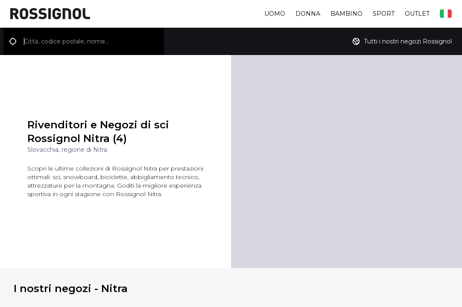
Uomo (274, 13)
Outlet (417, 13)
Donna (307, 13)
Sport (384, 13)
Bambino (346, 13)
